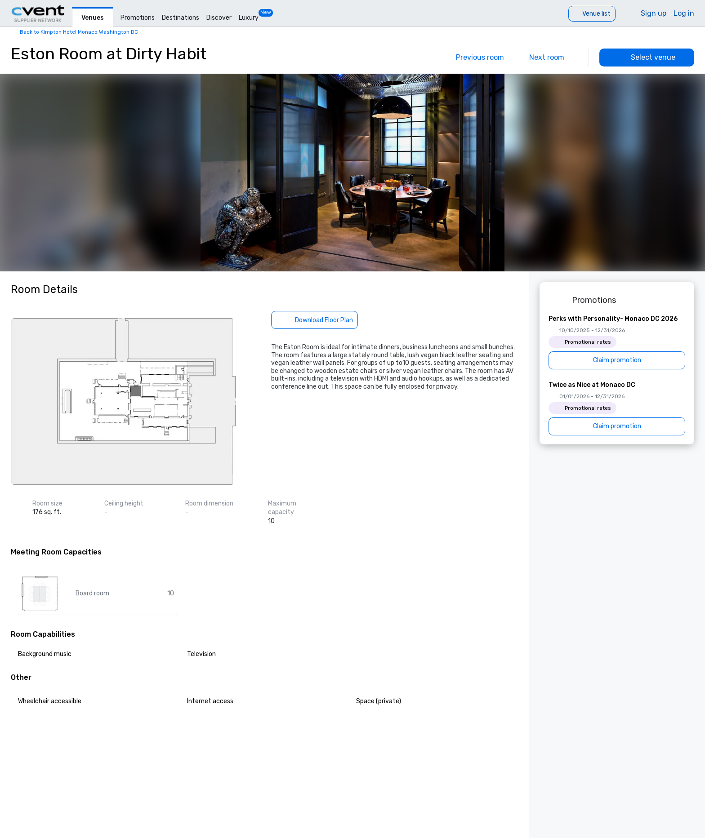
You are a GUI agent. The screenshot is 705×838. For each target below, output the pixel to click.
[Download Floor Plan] (314, 320)
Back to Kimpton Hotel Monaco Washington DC (79, 32)
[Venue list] (592, 14)
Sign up (653, 13)
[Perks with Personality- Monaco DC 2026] (617, 342)
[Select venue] (646, 58)
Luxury (249, 18)
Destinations (180, 18)
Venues (92, 18)
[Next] (553, 58)
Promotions (137, 18)
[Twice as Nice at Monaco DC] (617, 408)
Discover (219, 18)
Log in (684, 13)
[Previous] (474, 58)
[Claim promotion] (617, 360)
